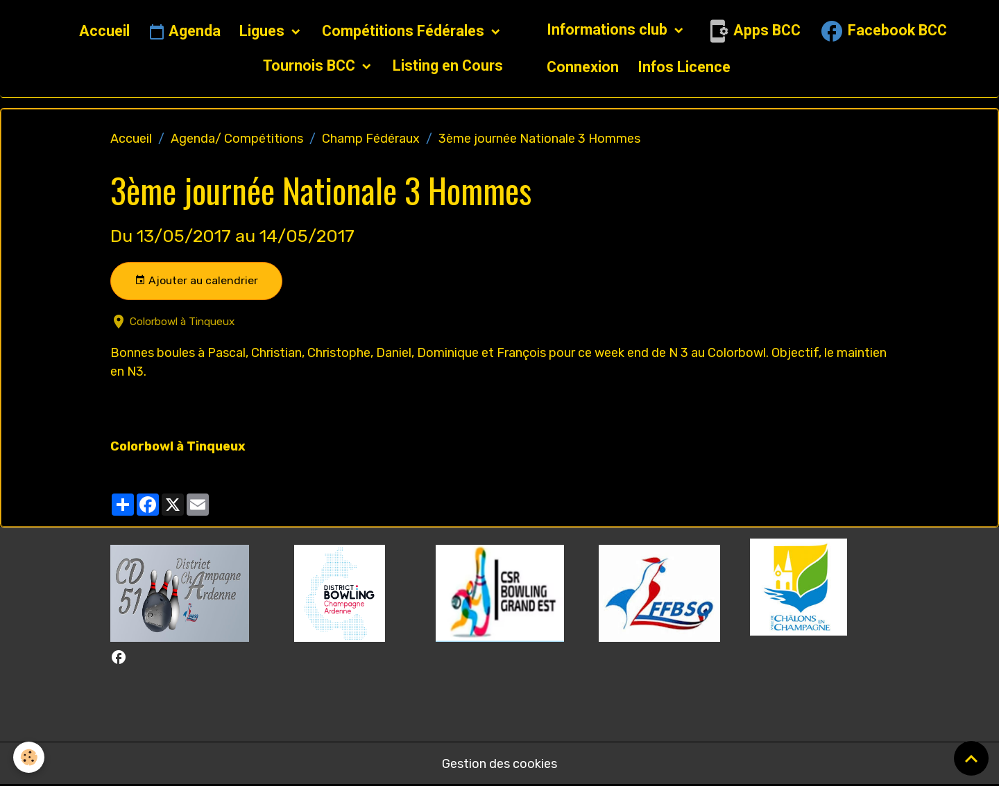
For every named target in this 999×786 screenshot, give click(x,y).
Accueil (104, 31)
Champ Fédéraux (371, 138)
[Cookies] (29, 757)
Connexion (583, 67)
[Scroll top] (971, 758)
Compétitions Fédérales (405, 31)
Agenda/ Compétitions (237, 138)
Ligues (263, 31)
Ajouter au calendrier (196, 281)
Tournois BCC (311, 65)
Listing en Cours (448, 65)
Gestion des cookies (499, 763)
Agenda (184, 32)
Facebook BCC (883, 31)
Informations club (609, 29)
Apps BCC (753, 31)
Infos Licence (684, 67)
